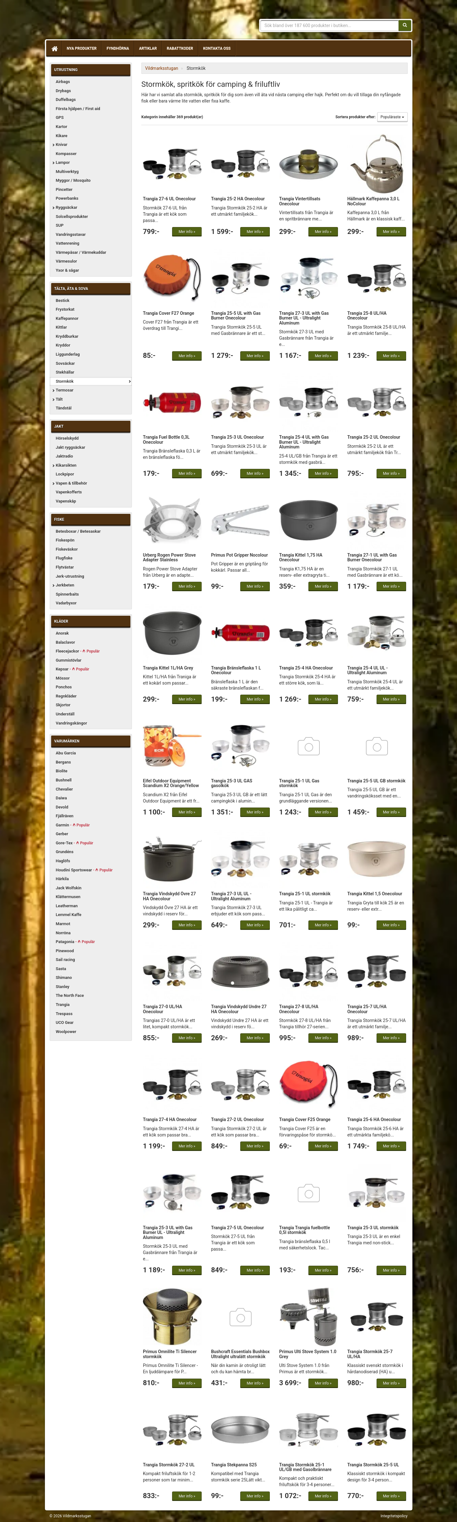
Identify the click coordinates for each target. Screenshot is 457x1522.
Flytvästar (65, 567)
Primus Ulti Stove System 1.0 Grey (307, 1354)
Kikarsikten (66, 465)
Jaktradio (64, 456)
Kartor (61, 126)
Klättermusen (68, 896)
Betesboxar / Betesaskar (78, 531)
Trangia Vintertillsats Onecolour (299, 201)
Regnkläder (66, 696)
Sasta (61, 968)
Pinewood (65, 950)
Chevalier (64, 789)
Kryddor (63, 345)
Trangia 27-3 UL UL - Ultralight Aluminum (231, 896)
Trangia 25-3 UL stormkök (373, 1227)
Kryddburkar (67, 336)
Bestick (62, 300)
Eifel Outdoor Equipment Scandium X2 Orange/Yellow (171, 783)
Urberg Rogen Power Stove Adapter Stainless (169, 557)
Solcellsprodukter (72, 216)
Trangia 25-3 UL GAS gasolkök (231, 783)
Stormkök (65, 381)
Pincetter (64, 189)
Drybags (63, 90)
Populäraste (392, 117)
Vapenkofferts (69, 492)
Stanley (62, 986)
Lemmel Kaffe (69, 914)
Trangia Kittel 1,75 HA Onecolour (301, 557)
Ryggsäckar (66, 207)
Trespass (64, 1013)
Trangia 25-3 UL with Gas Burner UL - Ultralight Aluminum (168, 1232)
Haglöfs (63, 860)
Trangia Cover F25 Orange (304, 1119)
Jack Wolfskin (69, 888)
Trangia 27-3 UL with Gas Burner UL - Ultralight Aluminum (304, 318)
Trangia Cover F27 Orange (168, 313)
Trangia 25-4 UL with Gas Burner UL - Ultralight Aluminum (304, 442)
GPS (60, 117)
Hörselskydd (67, 438)
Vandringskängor (71, 723)
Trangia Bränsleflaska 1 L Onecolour (236, 670)
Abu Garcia (66, 753)
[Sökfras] (329, 25)
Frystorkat (65, 309)
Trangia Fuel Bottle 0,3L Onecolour (166, 439)
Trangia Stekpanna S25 (234, 1464)
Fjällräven (64, 816)
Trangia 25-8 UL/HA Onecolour (367, 315)
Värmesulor (66, 261)
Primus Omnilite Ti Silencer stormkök (170, 1354)
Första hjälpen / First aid (78, 108)
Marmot (63, 923)
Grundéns (64, 851)
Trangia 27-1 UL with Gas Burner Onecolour (372, 557)
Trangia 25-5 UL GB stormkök (376, 780)
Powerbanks (67, 198)
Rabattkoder (180, 48)
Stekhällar (65, 372)
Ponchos (64, 687)
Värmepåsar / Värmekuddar (81, 252)
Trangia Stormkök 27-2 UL (169, 1464)
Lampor (63, 162)
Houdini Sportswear (84, 870)
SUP (60, 225)
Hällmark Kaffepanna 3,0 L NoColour (373, 201)
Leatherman (67, 905)
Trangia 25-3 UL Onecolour (237, 437)
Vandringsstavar (71, 234)
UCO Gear (65, 1022)
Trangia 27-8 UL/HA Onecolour (298, 1009)
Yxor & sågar (67, 270)
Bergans (63, 762)
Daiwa (61, 798)
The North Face (70, 995)
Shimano (64, 977)
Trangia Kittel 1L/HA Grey (168, 667)
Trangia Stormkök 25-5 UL (373, 1464)
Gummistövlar (69, 660)
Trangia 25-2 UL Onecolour (373, 437)
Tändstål (64, 408)
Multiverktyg (67, 171)
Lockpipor (65, 474)
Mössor (63, 678)
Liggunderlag (68, 354)
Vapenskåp (66, 501)
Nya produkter (82, 48)
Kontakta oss (217, 48)
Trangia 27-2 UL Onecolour (237, 1119)
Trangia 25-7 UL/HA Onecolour (367, 1009)
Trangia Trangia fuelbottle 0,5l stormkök (304, 1230)
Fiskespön (65, 540)
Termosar (64, 390)
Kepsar (72, 669)
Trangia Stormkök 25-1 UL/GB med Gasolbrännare (305, 1467)
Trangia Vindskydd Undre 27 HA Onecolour (239, 1009)
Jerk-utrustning (70, 576)
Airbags (63, 81)
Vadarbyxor (66, 603)
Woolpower (66, 1031)
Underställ (65, 714)
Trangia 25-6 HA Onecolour (374, 1119)
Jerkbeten (65, 585)
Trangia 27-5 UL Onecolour (237, 1227)
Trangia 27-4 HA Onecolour (170, 1119)
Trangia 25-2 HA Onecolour (238, 198)
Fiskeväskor (67, 549)
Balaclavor (65, 642)
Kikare (62, 135)
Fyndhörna (117, 48)
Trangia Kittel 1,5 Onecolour (374, 893)
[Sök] (405, 25)
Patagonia (75, 941)
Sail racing (65, 959)
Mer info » (187, 232)
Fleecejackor (78, 651)
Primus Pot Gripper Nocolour (239, 555)
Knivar (62, 144)
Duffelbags (66, 99)
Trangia (63, 1004)
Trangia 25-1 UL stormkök (304, 893)
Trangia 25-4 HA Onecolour (306, 667)
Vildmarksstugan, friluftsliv (108, 21)
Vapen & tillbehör (71, 483)
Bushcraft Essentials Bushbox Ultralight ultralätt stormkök (240, 1354)
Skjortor (63, 705)
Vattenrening (67, 243)
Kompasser (66, 153)
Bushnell (64, 780)
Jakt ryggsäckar (70, 447)
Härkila (62, 878)
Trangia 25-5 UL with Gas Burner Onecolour (236, 315)
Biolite (62, 771)
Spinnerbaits (67, 594)
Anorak (62, 633)
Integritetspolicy (394, 1516)
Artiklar (148, 48)
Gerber (62, 833)
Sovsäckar (65, 363)
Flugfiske (64, 558)
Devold (62, 807)
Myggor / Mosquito (73, 180)
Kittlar (61, 327)
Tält (59, 399)
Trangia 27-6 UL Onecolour (169, 198)
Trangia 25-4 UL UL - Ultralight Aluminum (367, 670)
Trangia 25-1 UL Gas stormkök (299, 783)
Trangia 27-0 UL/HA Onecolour (162, 1009)
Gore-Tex (74, 843)
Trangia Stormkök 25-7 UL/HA (370, 1354)
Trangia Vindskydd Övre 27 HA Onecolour (169, 896)
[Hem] (54, 48)
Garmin (73, 825)
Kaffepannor (67, 318)
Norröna (63, 932)
